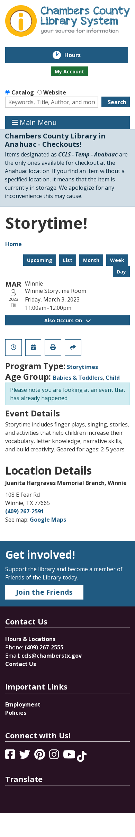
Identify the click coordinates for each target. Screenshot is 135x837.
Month (91, 260)
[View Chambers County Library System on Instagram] (54, 756)
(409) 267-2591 (24, 511)
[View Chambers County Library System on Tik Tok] (82, 756)
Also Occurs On (67, 320)
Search (117, 102)
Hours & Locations (30, 639)
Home (13, 244)
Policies (15, 713)
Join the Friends (44, 592)
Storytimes (82, 367)
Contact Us (20, 664)
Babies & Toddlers (78, 377)
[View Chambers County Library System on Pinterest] (40, 756)
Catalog (22, 92)
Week (117, 260)
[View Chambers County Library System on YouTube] (70, 756)
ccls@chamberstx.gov (51, 655)
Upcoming (39, 260)
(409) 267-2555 (44, 647)
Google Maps (48, 519)
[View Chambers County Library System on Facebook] (10, 756)
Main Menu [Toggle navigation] (34, 122)
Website (54, 92)
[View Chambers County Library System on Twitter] (25, 756)
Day (121, 271)
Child (113, 377)
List (67, 260)
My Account (69, 71)
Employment (22, 704)
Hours (77, 55)
